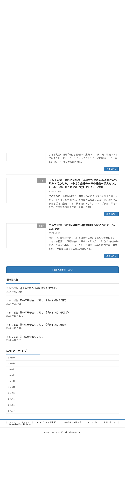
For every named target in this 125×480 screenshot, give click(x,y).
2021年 (11, 375)
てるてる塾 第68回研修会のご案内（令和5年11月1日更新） (37, 324)
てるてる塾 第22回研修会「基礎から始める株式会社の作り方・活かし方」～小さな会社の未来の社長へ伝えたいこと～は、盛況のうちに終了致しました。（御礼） (83, 183)
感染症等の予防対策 (72, 422)
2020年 (11, 381)
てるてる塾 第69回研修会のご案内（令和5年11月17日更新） (38, 312)
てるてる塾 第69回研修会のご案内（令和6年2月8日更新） (37, 300)
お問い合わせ (109, 422)
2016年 (11, 405)
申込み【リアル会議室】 (46, 422)
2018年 (11, 393)
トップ (12, 422)
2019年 (11, 387)
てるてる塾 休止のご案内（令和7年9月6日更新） (32, 288)
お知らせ (25, 422)
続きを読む (111, 168)
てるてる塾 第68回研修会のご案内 (24, 336)
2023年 (11, 363)
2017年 (11, 399)
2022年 (11, 369)
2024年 (11, 357)
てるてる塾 (92, 422)
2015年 (11, 410)
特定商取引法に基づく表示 (21, 424)
